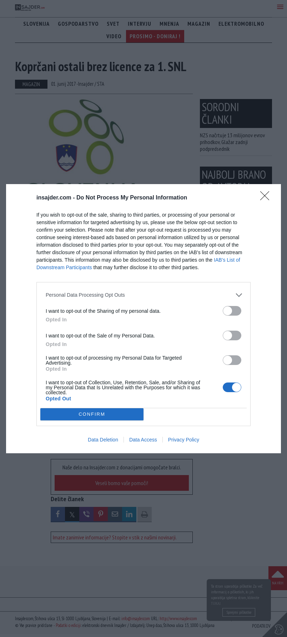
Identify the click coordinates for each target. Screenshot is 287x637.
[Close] (267, 198)
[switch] (232, 311)
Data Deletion (103, 440)
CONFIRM (92, 414)
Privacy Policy (183, 440)
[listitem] (143, 295)
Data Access (143, 440)
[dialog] (143, 318)
